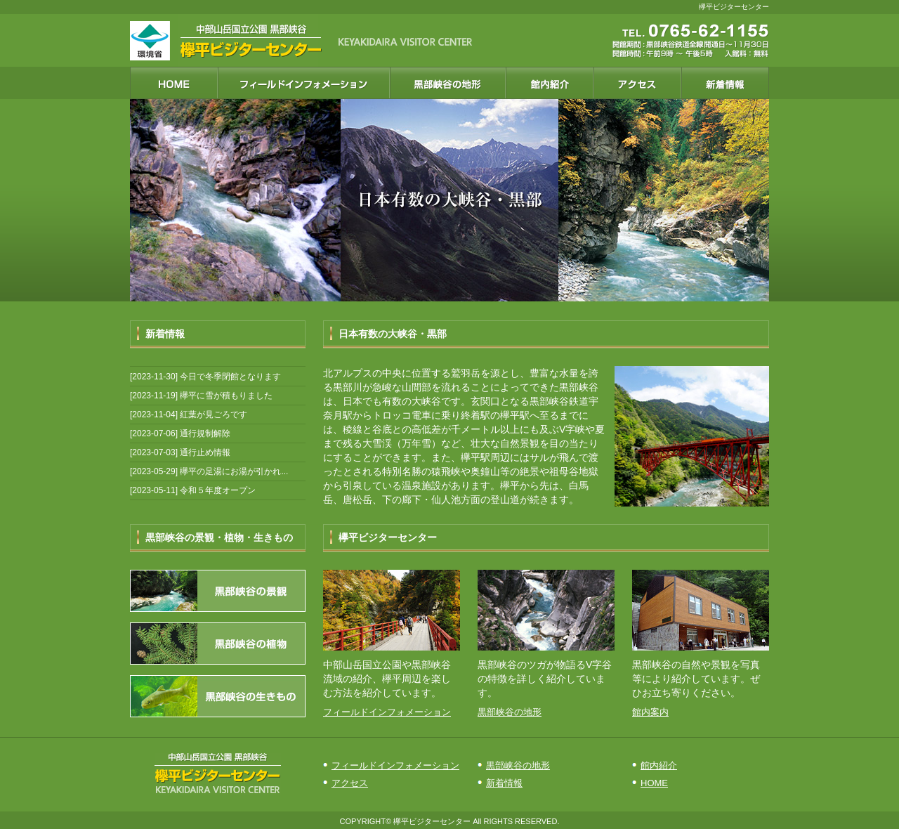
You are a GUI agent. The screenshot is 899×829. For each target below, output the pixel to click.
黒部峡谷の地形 (510, 712)
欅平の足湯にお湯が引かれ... (234, 471)
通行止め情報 (205, 452)
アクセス (350, 783)
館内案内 (650, 712)
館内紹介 (659, 765)
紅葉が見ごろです (213, 414)
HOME (654, 783)
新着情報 (504, 783)
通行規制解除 (205, 433)
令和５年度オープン (218, 490)
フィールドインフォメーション (387, 712)
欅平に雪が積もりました (226, 395)
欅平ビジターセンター (432, 821)
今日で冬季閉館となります (230, 376)
